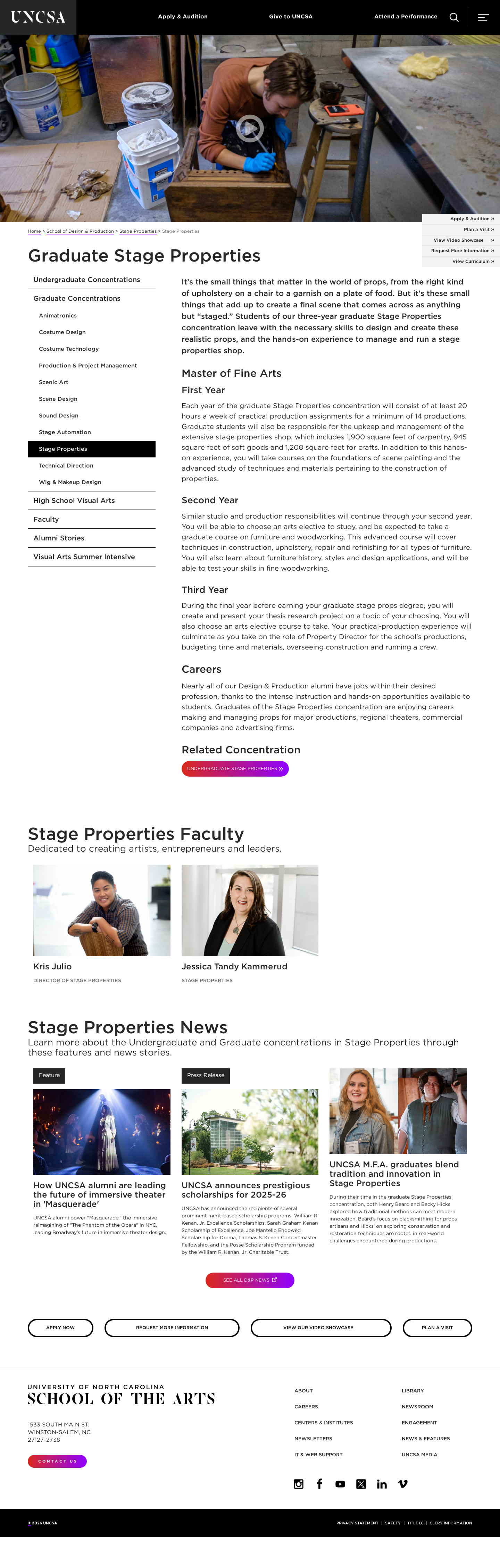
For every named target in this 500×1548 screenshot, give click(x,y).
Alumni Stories (58, 538)
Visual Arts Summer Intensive (84, 557)
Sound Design (58, 415)
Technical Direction (66, 465)
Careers (306, 1406)
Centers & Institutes (323, 1422)
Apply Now (60, 1327)
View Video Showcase (467, 240)
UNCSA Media (420, 1454)
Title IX (415, 1523)
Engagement (419, 1422)
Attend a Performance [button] (406, 16)
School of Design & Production (80, 231)
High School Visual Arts (74, 500)
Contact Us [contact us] (58, 1461)
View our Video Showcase (337, 1327)
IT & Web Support (318, 1454)
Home (34, 231)
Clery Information (451, 1523)
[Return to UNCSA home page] (38, 17)
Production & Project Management (88, 365)
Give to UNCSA (291, 16)
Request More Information (460, 250)
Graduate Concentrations (76, 298)
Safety (393, 1523)
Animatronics (58, 315)
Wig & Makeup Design (70, 482)
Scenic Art (53, 382)
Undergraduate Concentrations (86, 279)
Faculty (46, 519)
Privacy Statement (357, 1523)
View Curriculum (471, 261)
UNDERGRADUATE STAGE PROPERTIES (232, 768)
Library (413, 1390)
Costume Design (62, 332)
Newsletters (313, 1438)
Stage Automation (65, 432)
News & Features (426, 1438)
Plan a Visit (477, 229)
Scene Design (58, 399)
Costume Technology (69, 349)
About (303, 1390)
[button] (454, 17)
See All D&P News (258, 1280)
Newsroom (417, 1406)
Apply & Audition (183, 16)
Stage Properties (138, 231)
